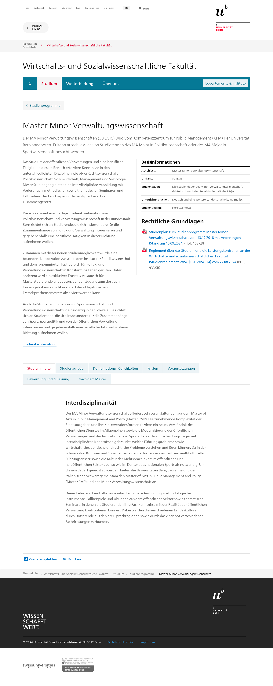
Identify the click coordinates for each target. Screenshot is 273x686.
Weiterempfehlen (43, 559)
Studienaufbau (72, 368)
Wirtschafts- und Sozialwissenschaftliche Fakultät (76, 574)
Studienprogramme (45, 105)
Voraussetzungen (181, 368)
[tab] (39, 368)
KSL (78, 7)
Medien (53, 7)
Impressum (147, 642)
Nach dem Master (92, 378)
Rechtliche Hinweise (120, 642)
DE (126, 7)
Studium (49, 83)
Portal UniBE (37, 27)
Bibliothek (39, 7)
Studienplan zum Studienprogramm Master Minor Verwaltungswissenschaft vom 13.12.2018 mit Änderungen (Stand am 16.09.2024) (195, 237)
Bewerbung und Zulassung (48, 378)
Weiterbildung (79, 83)
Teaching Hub (92, 7)
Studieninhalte (39, 368)
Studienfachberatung (39, 344)
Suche (146, 8)
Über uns (111, 83)
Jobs (27, 7)
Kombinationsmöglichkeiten (115, 368)
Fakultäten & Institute (30, 45)
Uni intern (109, 7)
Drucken (74, 559)
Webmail (66, 7)
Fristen (152, 368)
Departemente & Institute (225, 83)
